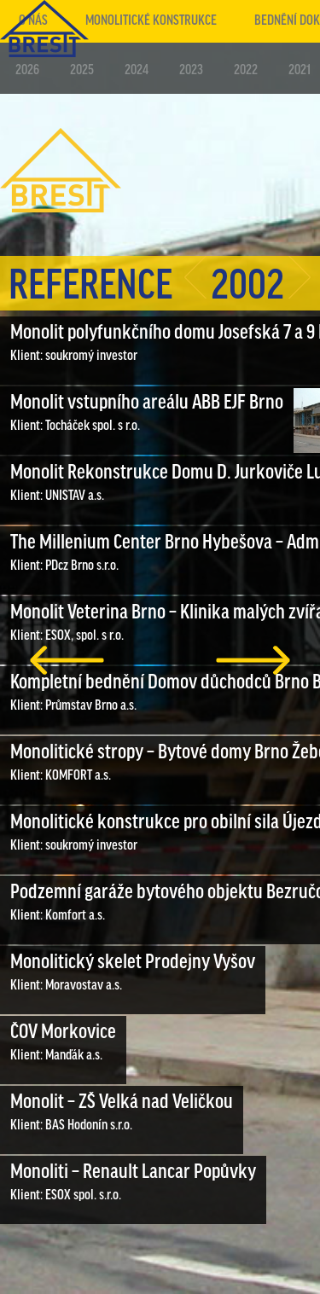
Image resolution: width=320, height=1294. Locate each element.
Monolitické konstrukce (151, 21)
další (253, 660)
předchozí (67, 660)
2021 (299, 70)
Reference (90, 287)
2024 (136, 70)
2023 (191, 70)
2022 (246, 70)
